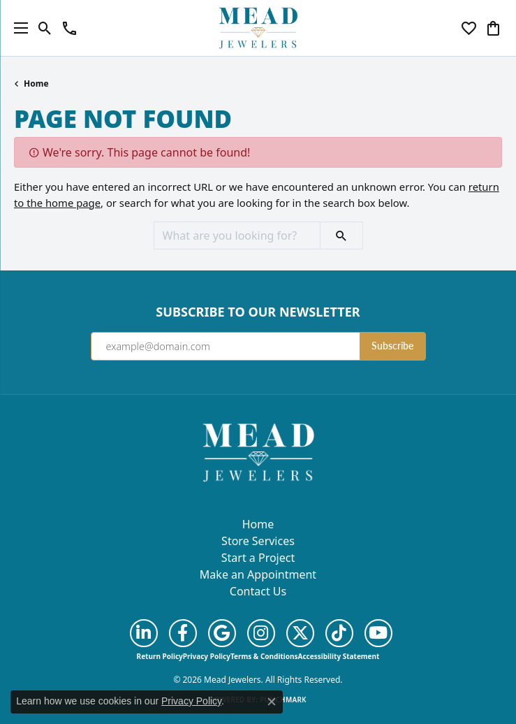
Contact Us (258, 591)
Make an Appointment (258, 574)
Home (36, 83)
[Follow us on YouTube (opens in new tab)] (378, 633)
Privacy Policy (206, 656)
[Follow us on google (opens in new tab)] (222, 633)
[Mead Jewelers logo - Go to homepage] (258, 27)
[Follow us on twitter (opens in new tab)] (300, 633)
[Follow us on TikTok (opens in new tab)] (339, 633)
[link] (69, 28)
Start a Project (258, 557)
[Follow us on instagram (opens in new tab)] (261, 633)
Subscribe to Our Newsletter (258, 312)
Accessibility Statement (339, 656)
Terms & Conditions (264, 656)
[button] (45, 28)
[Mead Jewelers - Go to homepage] (258, 451)
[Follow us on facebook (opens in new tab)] (183, 633)
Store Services (258, 541)
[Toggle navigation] (17, 27)
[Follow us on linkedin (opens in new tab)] (144, 633)
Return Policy (160, 656)
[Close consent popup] (271, 701)
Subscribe (392, 345)
